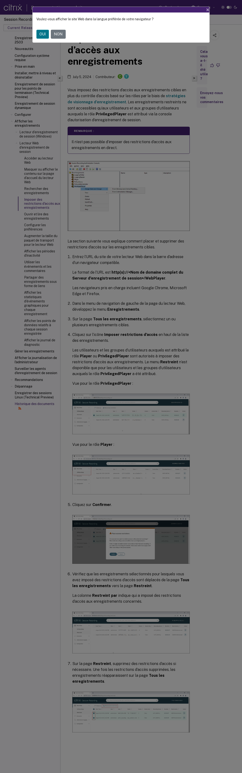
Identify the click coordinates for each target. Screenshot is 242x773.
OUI (42, 34)
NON (58, 34)
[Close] (207, 9)
